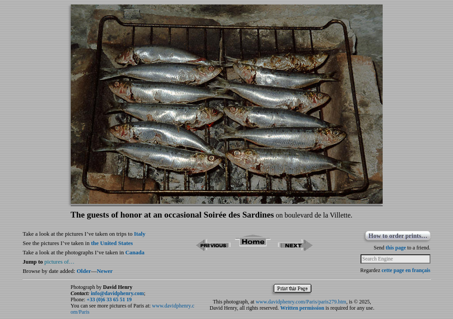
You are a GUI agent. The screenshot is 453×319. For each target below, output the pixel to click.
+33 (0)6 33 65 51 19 (109, 299)
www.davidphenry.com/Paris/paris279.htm (301, 302)
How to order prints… (398, 236)
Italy (140, 233)
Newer (105, 271)
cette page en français (405, 270)
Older (84, 271)
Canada (134, 252)
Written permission (302, 308)
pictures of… (59, 261)
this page (396, 248)
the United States (112, 243)
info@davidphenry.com (117, 293)
